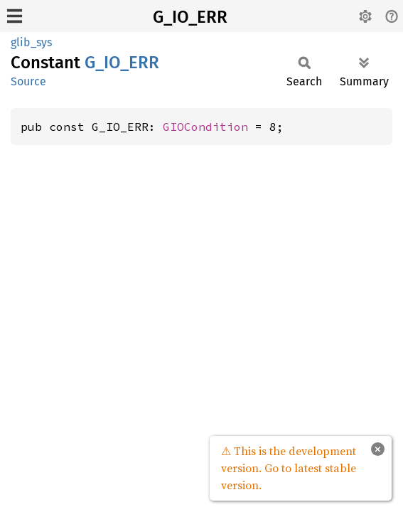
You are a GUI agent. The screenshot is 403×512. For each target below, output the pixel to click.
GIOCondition (205, 126)
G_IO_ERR (190, 17)
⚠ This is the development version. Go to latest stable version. (288, 468)
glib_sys (31, 42)
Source (28, 81)
